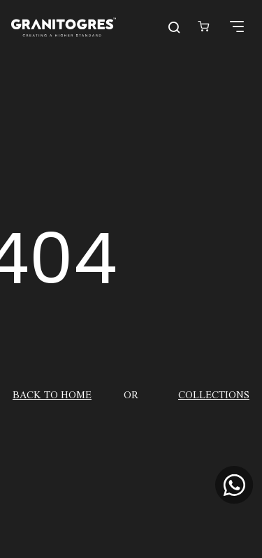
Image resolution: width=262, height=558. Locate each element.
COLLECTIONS (213, 394)
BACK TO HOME (52, 394)
